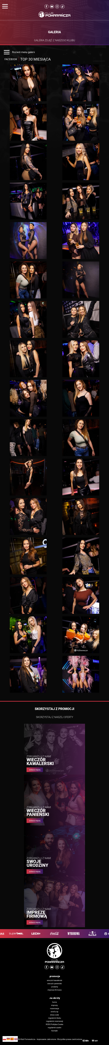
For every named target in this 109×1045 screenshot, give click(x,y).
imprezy (54, 1005)
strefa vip (54, 1012)
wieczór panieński (54, 984)
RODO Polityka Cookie (54, 1024)
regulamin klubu (54, 1018)
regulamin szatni (54, 1028)
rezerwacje (54, 1008)
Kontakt (54, 1031)
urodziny (54, 987)
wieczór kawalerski (54, 980)
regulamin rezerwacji (54, 1021)
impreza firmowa (54, 990)
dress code (54, 1015)
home (54, 1002)
